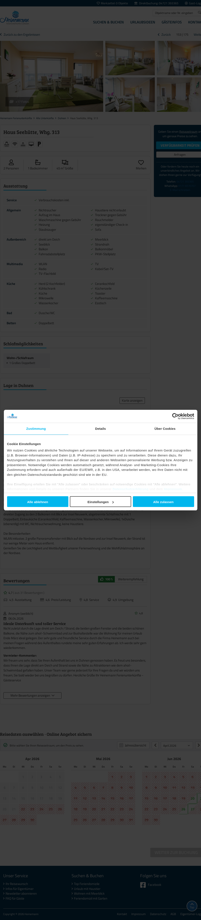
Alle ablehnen (37, 502)
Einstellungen (100, 502)
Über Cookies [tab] (165, 428)
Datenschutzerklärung (130, 489)
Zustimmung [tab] (36, 428)
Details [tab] (100, 428)
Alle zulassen (163, 502)
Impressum (173, 489)
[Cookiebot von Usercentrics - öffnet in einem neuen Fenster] (175, 416)
